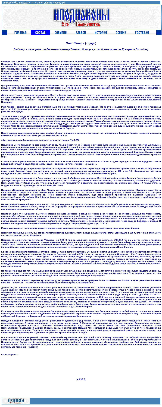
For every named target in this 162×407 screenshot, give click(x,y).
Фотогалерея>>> (10, 354)
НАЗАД (81, 379)
